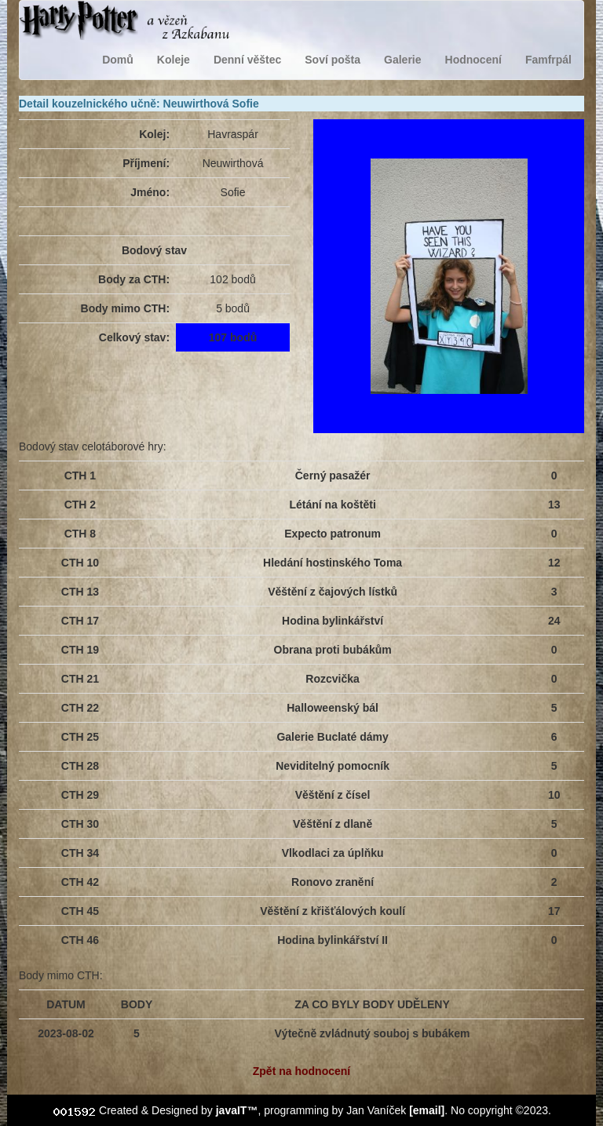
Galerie (402, 59)
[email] (426, 1110)
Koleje (173, 59)
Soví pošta (332, 59)
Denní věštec (247, 59)
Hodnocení (473, 59)
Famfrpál (548, 59)
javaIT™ (237, 1110)
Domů (117, 59)
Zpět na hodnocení (301, 1071)
